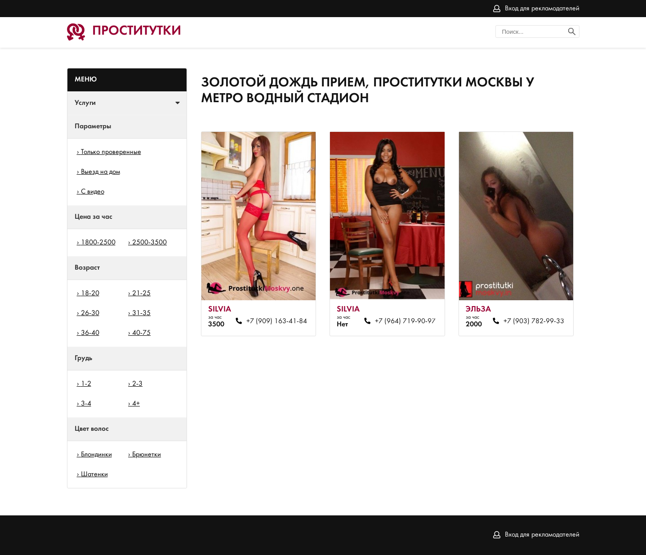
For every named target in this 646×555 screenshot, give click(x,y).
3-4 (86, 403)
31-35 (141, 313)
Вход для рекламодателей (542, 8)
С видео (92, 191)
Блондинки (96, 454)
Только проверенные (111, 152)
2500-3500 (149, 242)
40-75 (141, 333)
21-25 (141, 293)
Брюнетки (146, 454)
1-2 (86, 384)
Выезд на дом (100, 172)
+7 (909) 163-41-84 (276, 321)
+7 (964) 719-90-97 (405, 321)
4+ (136, 403)
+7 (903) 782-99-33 (533, 321)
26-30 (90, 313)
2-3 (137, 384)
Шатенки (94, 474)
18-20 (90, 293)
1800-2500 (98, 242)
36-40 (90, 333)
